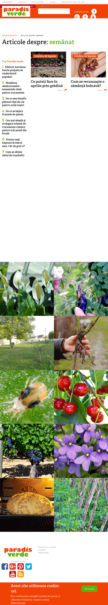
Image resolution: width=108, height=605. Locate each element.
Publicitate (43, 552)
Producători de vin (73, 2)
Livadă (22, 2)
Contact (42, 549)
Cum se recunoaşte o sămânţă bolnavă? (87, 83)
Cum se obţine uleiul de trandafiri (13, 153)
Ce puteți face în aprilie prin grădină (47, 83)
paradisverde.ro (9, 36)
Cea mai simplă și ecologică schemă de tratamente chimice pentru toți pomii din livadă (14, 127)
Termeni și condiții (47, 547)
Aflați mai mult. (18, 602)
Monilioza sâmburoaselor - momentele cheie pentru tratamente (13, 87)
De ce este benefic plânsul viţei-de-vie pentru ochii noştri (14, 102)
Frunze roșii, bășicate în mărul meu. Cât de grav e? (13, 143)
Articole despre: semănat (32, 36)
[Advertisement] (54, 26)
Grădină (7, 2)
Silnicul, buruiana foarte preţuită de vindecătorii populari (14, 72)
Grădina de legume (45, 56)
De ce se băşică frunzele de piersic (13, 113)
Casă (53, 2)
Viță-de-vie (37, 2)
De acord (89, 588)
